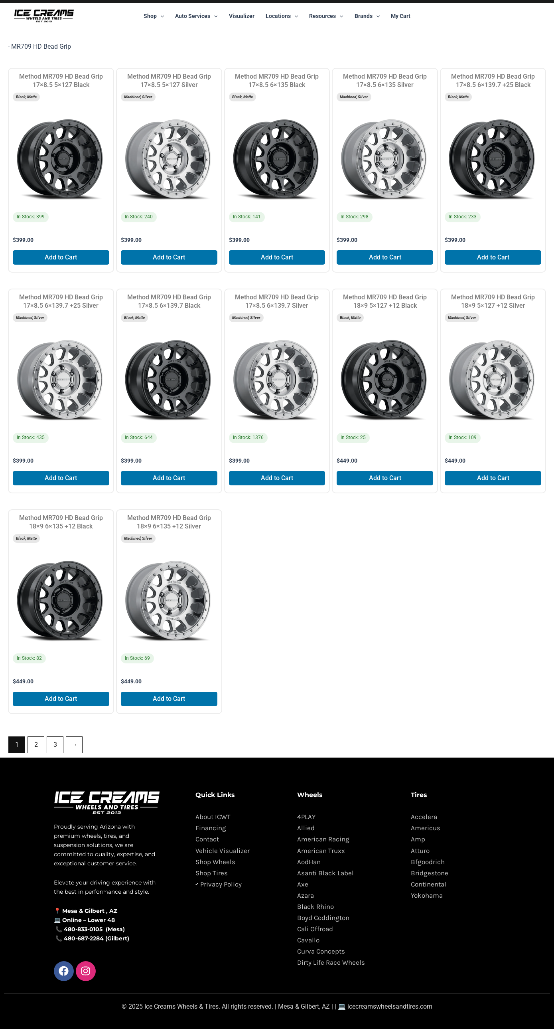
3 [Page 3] (55, 744)
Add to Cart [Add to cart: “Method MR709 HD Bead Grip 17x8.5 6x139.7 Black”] (169, 478)
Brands (367, 16)
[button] (160, 16)
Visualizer (241, 16)
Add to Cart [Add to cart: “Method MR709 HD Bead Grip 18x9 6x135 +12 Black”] (61, 698)
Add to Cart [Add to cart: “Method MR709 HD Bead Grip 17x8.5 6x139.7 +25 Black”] (493, 257)
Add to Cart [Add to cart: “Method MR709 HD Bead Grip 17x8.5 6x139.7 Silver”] (277, 478)
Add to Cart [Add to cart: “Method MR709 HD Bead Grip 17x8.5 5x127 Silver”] (169, 257)
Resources (326, 16)
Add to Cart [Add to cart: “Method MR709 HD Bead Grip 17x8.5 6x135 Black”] (277, 257)
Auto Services (196, 16)
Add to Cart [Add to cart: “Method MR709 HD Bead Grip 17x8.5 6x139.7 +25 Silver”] (61, 478)
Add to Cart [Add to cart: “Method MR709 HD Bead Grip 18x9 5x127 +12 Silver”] (493, 478)
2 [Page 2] (36, 744)
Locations (282, 16)
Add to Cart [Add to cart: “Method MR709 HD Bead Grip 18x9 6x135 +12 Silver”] (169, 698)
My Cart (400, 16)
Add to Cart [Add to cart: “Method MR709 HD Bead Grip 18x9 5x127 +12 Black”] (385, 478)
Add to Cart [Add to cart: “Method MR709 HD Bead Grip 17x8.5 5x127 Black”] (61, 257)
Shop (154, 16)
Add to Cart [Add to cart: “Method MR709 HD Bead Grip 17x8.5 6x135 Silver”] (385, 257)
